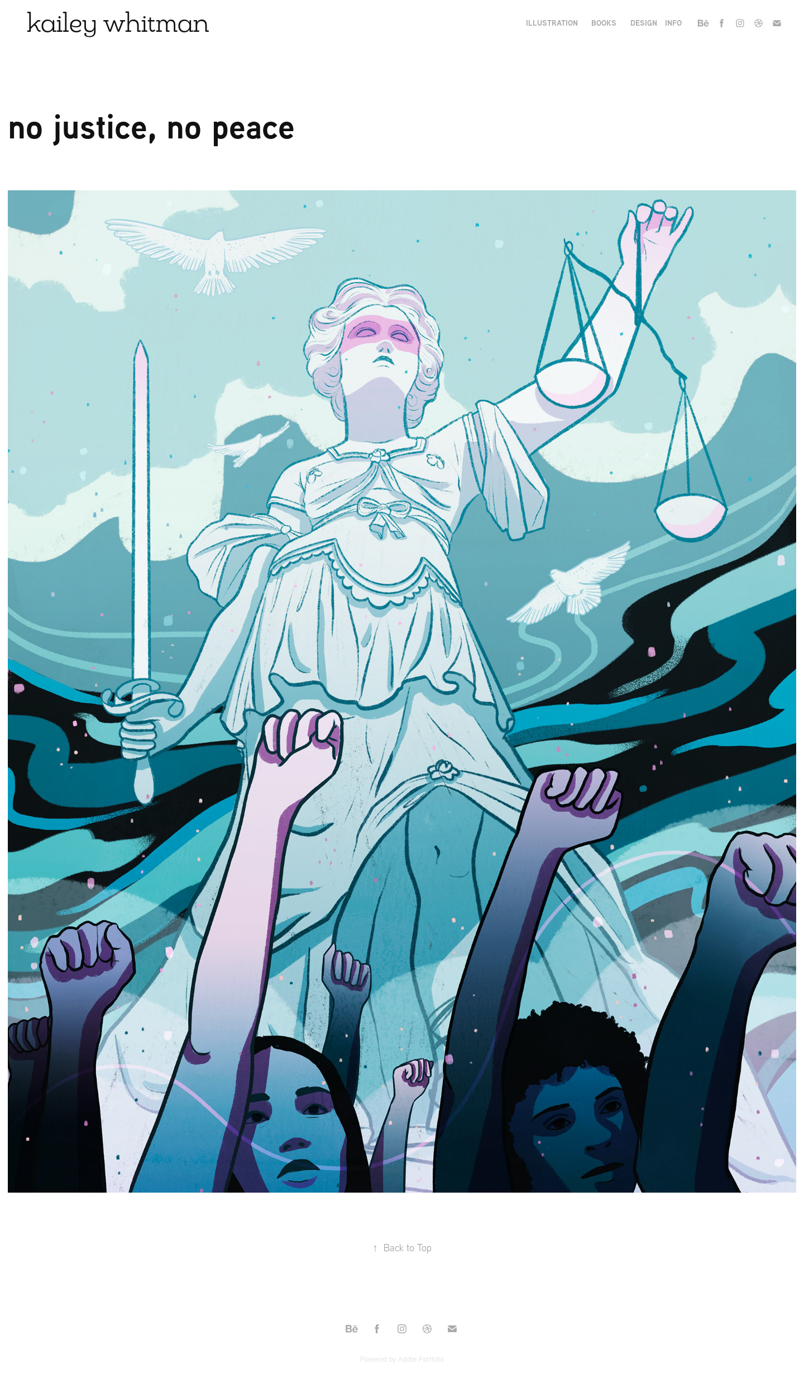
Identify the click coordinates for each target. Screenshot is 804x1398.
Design (643, 22)
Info (673, 22)
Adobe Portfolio (421, 1358)
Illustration (552, 22)
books (603, 22)
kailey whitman (118, 22)
